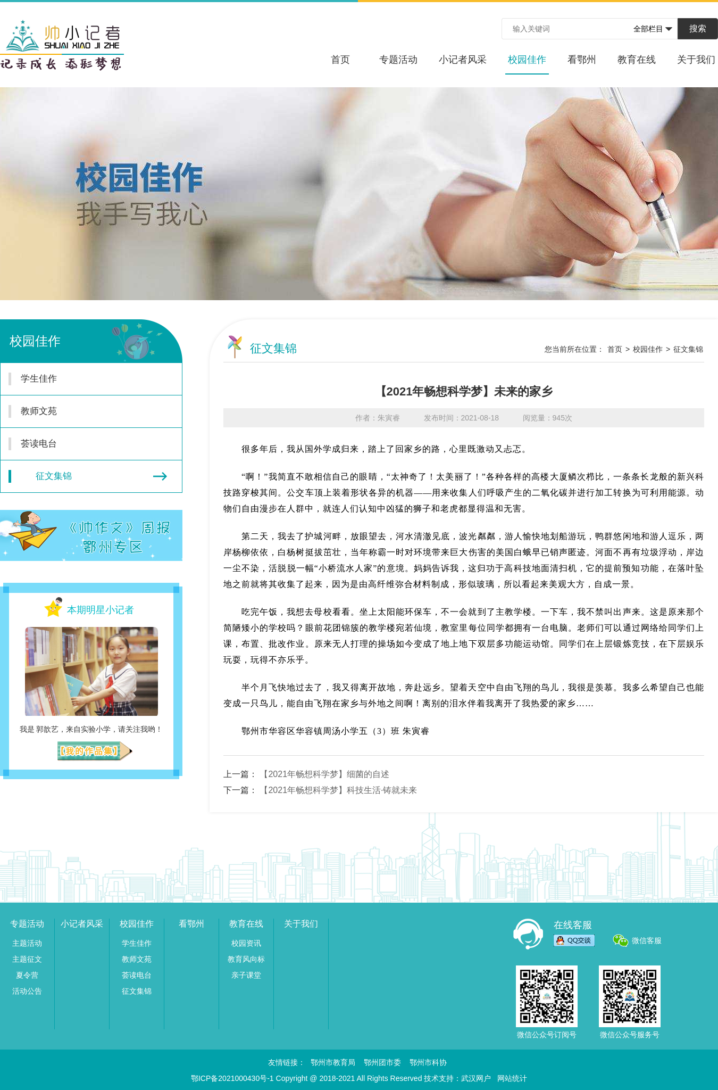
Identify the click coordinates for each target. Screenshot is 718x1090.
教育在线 (636, 59)
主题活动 (27, 943)
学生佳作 (85, 379)
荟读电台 (85, 443)
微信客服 (647, 940)
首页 (340, 59)
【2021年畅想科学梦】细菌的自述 (324, 774)
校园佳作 (527, 64)
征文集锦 (88, 476)
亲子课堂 (246, 975)
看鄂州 (581, 59)
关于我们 (696, 59)
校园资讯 (246, 943)
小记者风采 (463, 59)
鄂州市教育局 (333, 1062)
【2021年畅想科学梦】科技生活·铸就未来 (338, 790)
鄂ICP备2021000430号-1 (232, 1078)
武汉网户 (476, 1078)
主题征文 (27, 959)
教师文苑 (85, 411)
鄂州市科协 (428, 1062)
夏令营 (27, 975)
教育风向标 (246, 959)
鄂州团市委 (382, 1062)
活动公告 (27, 991)
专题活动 (398, 59)
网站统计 (512, 1078)
